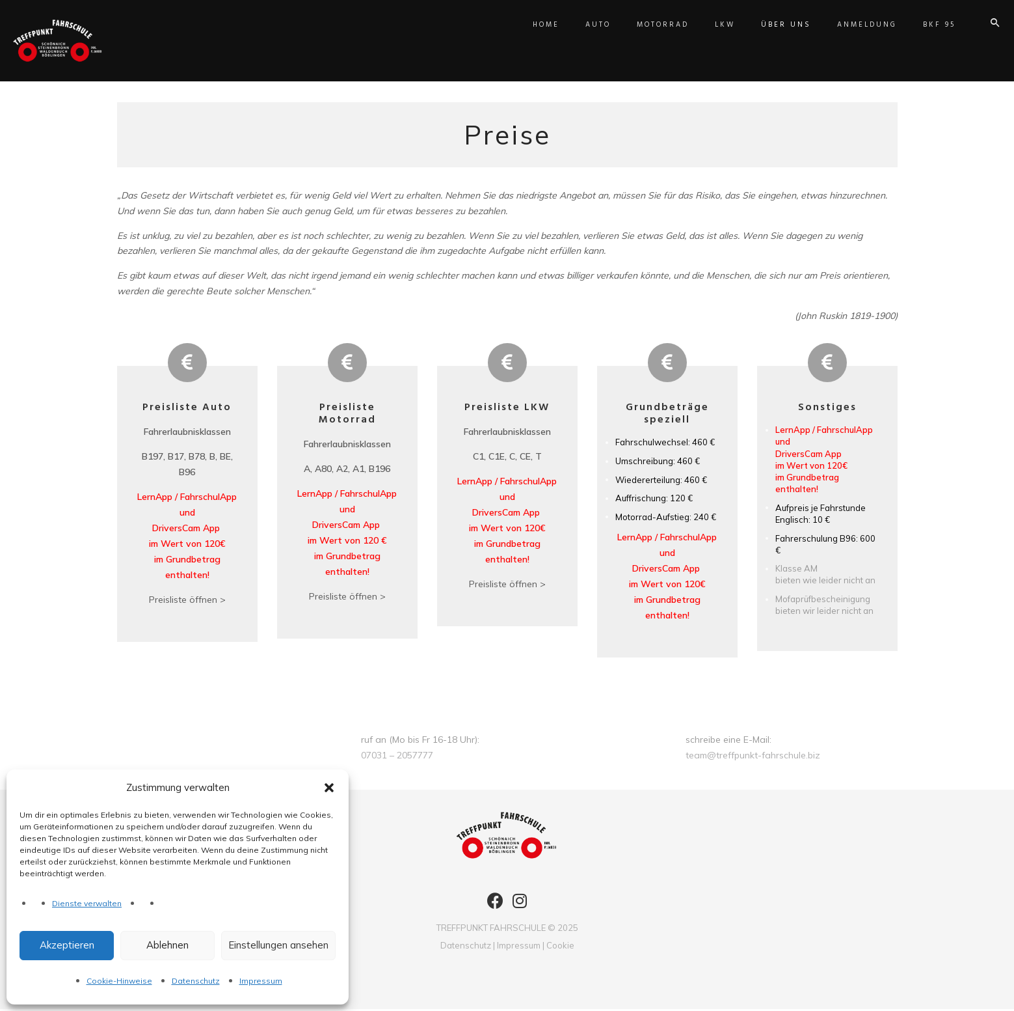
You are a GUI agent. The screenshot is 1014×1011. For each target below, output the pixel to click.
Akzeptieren (67, 945)
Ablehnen (167, 945)
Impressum (260, 981)
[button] (329, 787)
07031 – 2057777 (397, 757)
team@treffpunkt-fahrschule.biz (753, 757)
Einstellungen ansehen (278, 945)
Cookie (560, 947)
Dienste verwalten (87, 903)
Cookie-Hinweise (119, 981)
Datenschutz (196, 981)
